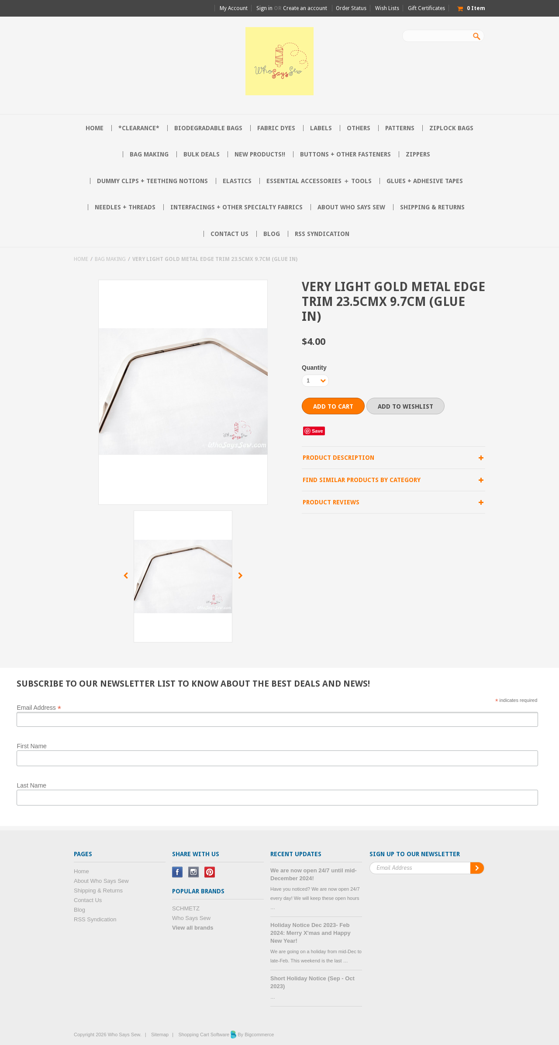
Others (358, 128)
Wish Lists (387, 8)
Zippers (418, 154)
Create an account (305, 8)
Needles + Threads (125, 207)
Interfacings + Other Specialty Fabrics (236, 207)
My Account (234, 8)
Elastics (237, 181)
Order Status (351, 8)
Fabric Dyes (276, 128)
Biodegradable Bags (208, 128)
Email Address (39, 707)
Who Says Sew (191, 918)
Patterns (399, 128)
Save (317, 431)
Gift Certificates (426, 8)
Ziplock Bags (451, 128)
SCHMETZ (186, 908)
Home (81, 259)
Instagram (193, 872)
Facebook (177, 872)
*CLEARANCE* (138, 128)
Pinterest (209, 872)
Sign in (264, 8)
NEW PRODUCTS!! (260, 154)
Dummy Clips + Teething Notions (152, 181)
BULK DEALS (201, 154)
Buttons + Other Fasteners (345, 154)
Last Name (31, 785)
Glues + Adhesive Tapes (424, 181)
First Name (31, 746)
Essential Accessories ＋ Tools (319, 181)
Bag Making (149, 154)
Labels (321, 128)
